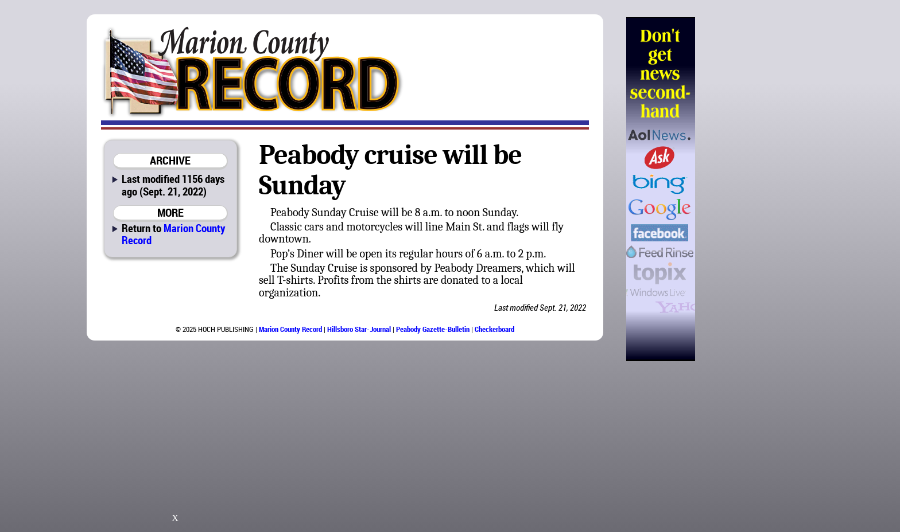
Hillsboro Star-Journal (359, 329)
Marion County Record (173, 234)
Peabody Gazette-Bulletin (433, 329)
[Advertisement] (754, 189)
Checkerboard (494, 329)
